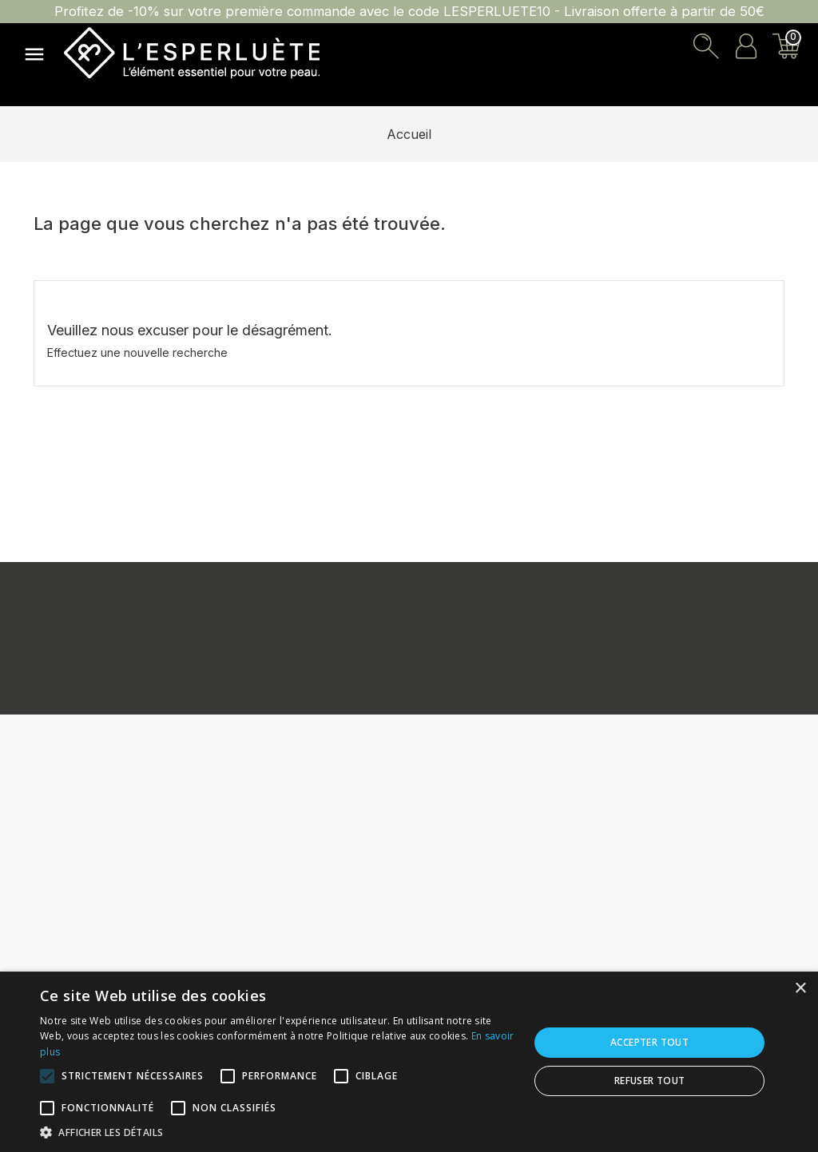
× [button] (800, 989)
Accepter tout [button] (649, 1042)
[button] (277, 1132)
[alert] (409, 1062)
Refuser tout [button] (649, 1080)
